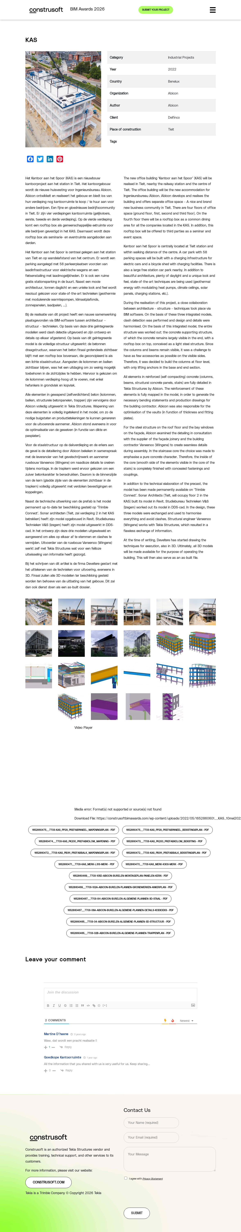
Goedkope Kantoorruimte (62, 1057)
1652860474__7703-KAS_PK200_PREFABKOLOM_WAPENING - (77, 841)
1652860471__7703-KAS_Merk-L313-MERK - (86, 864)
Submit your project (155, 10)
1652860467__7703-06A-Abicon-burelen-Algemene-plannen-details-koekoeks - (121, 910)
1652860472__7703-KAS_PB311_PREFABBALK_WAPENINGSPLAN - (74, 853)
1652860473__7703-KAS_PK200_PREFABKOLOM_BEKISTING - (164, 841)
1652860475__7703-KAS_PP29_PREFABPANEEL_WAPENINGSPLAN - (73, 830)
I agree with (146, 1178)
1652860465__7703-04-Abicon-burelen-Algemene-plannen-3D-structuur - (120, 922)
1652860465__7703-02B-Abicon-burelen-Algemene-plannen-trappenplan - (120, 933)
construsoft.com (48, 1182)
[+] (105, 1005)
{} (99, 1005)
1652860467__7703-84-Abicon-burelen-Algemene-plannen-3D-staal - (120, 899)
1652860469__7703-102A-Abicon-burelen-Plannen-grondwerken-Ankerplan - (121, 887)
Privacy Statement (153, 1178)
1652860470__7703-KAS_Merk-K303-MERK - (154, 864)
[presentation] (155, 1200)
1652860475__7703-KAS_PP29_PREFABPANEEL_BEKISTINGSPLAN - (167, 830)
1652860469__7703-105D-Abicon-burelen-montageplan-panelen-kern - (120, 876)
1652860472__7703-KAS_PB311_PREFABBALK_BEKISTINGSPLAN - (166, 853)
